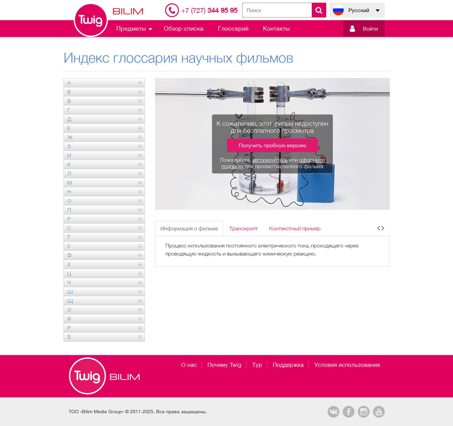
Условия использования (347, 364)
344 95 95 (209, 10)
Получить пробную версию (272, 145)
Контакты (276, 28)
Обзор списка (183, 28)
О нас (189, 364)
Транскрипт (243, 228)
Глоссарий (233, 28)
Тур (257, 364)
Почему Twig (224, 364)
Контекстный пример (294, 228)
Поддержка (288, 364)
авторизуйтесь (270, 160)
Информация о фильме (189, 228)
